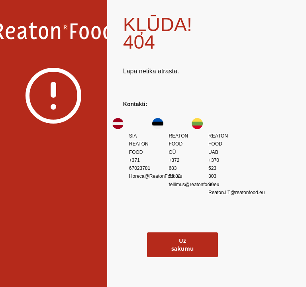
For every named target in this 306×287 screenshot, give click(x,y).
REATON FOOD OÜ (178, 144)
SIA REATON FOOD (139, 144)
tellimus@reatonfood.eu (194, 184)
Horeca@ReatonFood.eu (155, 176)
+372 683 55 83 (174, 168)
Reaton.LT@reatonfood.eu (236, 192)
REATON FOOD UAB (218, 144)
